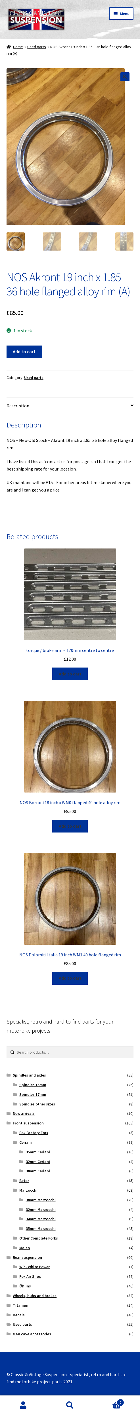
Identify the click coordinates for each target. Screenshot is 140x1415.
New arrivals (24, 1114)
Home (18, 46)
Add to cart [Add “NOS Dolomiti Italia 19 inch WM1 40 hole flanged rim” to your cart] (70, 979)
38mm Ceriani (38, 1171)
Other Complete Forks (38, 1238)
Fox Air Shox (30, 1277)
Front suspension (28, 1123)
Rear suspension (27, 1258)
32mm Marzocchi (41, 1210)
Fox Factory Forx (33, 1133)
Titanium (21, 1305)
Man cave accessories (32, 1334)
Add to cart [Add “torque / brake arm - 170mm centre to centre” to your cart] (70, 674)
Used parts (36, 46)
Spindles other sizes (37, 1104)
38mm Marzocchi (41, 1200)
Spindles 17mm (32, 1095)
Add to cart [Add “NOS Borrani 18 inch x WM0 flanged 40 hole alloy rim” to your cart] (70, 826)
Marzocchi (28, 1190)
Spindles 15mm (32, 1085)
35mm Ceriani (38, 1152)
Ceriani (25, 1142)
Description (18, 406)
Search (70, 1405)
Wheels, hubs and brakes (35, 1296)
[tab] (70, 406)
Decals (19, 1315)
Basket (108, 1401)
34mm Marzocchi (41, 1219)
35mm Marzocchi (41, 1229)
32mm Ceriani (38, 1162)
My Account (23, 1405)
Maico (24, 1248)
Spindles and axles (29, 1075)
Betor (24, 1181)
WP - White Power (34, 1267)
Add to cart (24, 352)
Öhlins (25, 1286)
